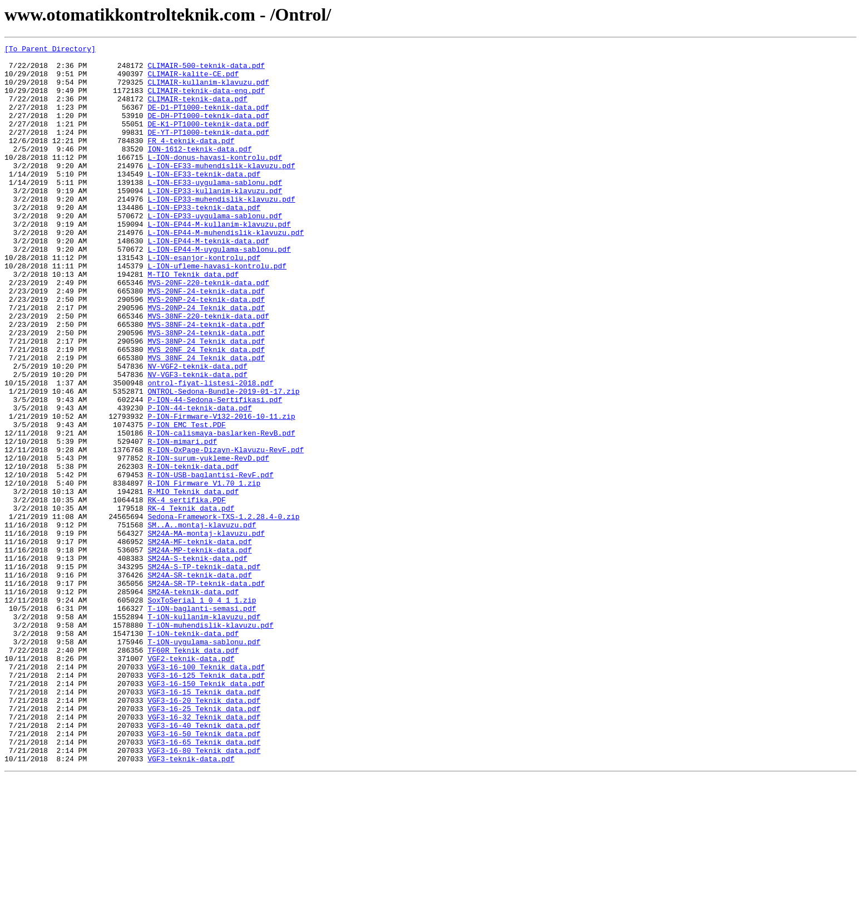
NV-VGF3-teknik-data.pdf (197, 441)
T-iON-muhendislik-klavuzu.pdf (210, 742)
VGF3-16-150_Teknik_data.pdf (206, 812)
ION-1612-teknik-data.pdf (199, 170)
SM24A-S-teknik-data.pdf (197, 662)
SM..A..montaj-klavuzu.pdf (201, 621)
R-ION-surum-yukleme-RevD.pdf (208, 541)
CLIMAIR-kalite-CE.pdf (193, 80)
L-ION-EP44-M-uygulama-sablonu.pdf (218, 291)
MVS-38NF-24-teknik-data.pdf (206, 381)
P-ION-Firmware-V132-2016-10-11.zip (221, 491)
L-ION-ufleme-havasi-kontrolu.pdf (216, 311)
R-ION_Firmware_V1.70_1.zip (203, 571)
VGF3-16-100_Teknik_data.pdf (206, 792)
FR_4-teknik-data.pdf (190, 160)
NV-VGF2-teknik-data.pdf (197, 431)
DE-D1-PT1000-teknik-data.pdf (208, 120)
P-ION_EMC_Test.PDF (186, 501)
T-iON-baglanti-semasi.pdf (201, 722)
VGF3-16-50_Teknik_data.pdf (203, 872)
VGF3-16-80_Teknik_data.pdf (203, 892)
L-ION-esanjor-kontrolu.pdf (203, 301)
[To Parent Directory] (50, 50)
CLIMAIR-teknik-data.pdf (197, 110)
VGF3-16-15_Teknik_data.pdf (203, 822)
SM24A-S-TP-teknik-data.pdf (203, 672)
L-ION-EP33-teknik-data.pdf (203, 241)
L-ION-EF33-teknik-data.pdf (203, 200)
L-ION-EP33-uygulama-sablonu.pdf (214, 251)
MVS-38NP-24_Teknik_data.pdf (206, 401)
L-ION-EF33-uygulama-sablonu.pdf (214, 210)
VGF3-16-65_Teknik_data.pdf (203, 882)
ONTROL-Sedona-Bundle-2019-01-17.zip (223, 461)
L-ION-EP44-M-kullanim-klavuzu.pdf (218, 261)
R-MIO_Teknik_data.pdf (193, 581)
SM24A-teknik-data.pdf (193, 702)
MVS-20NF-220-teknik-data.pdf (208, 331)
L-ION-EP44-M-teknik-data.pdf (208, 281)
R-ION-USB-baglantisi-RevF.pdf (210, 561)
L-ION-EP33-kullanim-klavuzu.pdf (214, 221)
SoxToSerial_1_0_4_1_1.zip (201, 712)
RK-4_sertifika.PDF (186, 591)
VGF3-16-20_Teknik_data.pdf (203, 832)
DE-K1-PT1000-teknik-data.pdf (208, 140)
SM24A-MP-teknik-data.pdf (199, 652)
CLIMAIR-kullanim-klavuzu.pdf (208, 90)
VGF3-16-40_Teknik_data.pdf (203, 862)
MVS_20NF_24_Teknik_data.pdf (206, 411)
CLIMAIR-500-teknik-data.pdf (206, 70)
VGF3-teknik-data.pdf (190, 902)
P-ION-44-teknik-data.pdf (199, 481)
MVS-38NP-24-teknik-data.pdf (206, 391)
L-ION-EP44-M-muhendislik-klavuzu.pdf (225, 271)
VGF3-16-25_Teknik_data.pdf (203, 842)
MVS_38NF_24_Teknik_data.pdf (206, 421)
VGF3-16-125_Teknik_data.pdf (206, 802)
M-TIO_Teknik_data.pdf (193, 321)
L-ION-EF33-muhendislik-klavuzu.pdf (221, 190)
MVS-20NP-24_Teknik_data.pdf (206, 361)
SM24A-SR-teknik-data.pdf (199, 682)
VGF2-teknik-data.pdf (190, 782)
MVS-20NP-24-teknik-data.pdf (206, 351)
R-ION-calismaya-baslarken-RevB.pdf (221, 511)
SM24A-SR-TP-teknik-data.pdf (206, 692)
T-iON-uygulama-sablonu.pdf (203, 762)
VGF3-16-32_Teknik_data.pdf (203, 852)
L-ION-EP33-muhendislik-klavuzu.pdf (221, 231)
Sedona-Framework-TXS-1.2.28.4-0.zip (223, 611)
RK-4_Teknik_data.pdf (190, 601)
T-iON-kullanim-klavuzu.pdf (203, 732)
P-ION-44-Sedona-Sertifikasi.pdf (214, 471)
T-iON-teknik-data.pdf (193, 752)
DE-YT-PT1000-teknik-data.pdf (208, 150)
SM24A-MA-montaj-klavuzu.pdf (206, 632)
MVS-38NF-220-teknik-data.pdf (208, 371)
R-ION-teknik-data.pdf (193, 551)
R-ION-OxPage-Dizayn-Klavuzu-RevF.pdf (225, 531)
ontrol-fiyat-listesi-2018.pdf (210, 451)
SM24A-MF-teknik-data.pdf (199, 642)
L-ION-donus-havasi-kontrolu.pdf (214, 180)
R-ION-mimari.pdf (182, 521)
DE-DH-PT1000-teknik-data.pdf (208, 130)
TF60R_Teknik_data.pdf (193, 772)
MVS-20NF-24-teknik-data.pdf (206, 341)
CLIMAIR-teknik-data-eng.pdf (206, 100)
